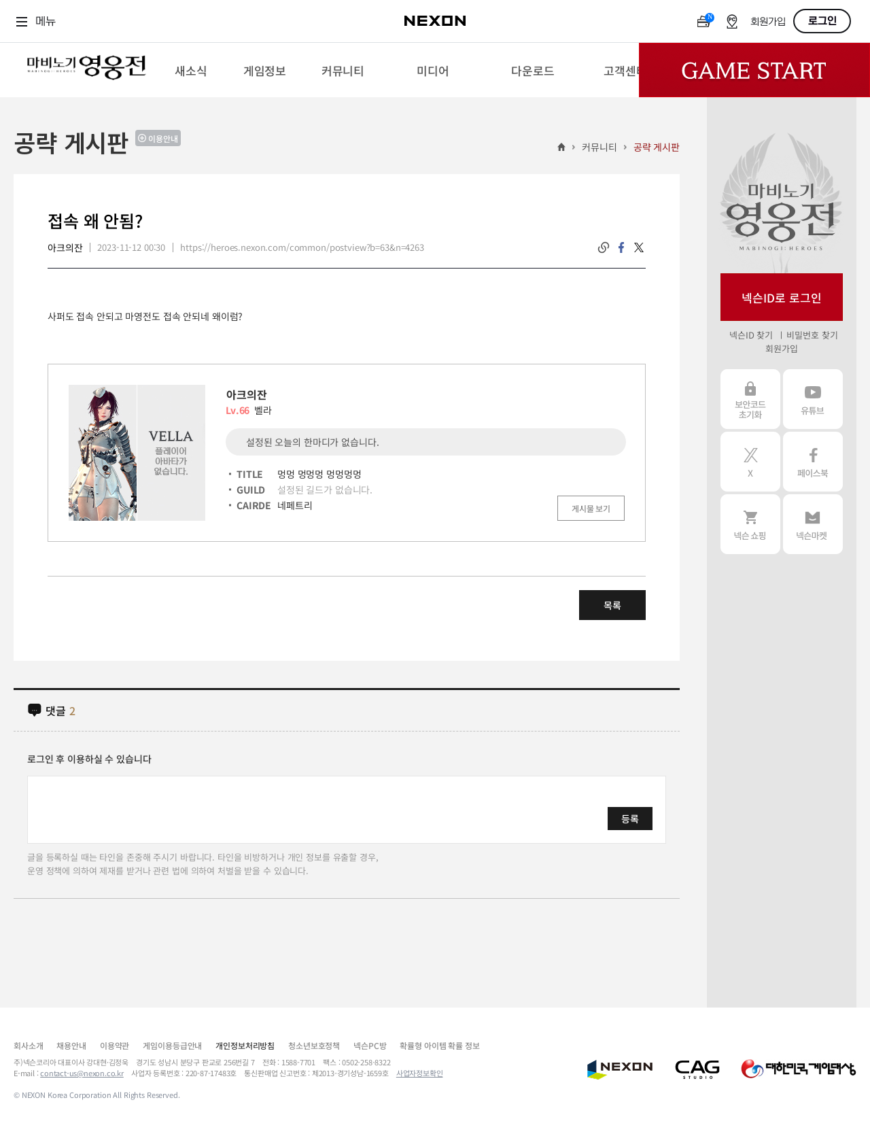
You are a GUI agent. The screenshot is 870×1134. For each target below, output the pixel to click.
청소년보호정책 (314, 1045)
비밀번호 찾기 (811, 334)
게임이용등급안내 (172, 1045)
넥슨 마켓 (813, 524)
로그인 (822, 21)
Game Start (754, 70)
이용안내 (163, 138)
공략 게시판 (656, 147)
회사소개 (28, 1045)
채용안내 (71, 1045)
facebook (621, 247)
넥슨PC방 (369, 1045)
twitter (639, 247)
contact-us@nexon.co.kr (82, 1072)
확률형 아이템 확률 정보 (439, 1045)
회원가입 (768, 22)
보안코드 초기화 (750, 399)
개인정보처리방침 (245, 1045)
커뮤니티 (599, 147)
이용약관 (114, 1045)
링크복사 (603, 247)
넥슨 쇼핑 (750, 524)
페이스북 (813, 462)
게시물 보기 (591, 508)
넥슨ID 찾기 (751, 334)
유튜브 (813, 399)
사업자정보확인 (419, 1072)
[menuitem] (190, 70)
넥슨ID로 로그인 (782, 297)
